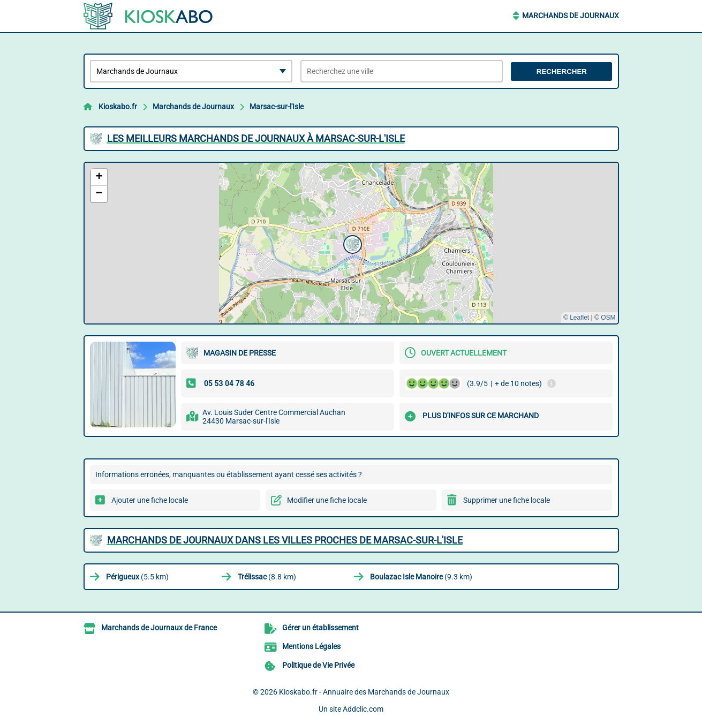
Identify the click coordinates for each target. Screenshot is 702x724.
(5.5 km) (137, 576)
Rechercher (562, 71)
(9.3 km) (421, 576)
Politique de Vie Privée (318, 665)
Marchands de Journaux (570, 15)
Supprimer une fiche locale (506, 500)
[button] (351, 243)
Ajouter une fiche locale (149, 500)
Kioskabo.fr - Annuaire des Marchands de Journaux (364, 692)
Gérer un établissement (320, 627)
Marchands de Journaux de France (159, 627)
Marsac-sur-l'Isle (277, 106)
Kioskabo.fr (118, 106)
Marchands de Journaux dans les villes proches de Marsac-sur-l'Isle (285, 540)
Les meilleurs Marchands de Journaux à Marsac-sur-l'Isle (256, 138)
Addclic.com (363, 709)
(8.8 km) (267, 576)
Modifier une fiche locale (327, 500)
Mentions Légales (311, 646)
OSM (608, 317)
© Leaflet (576, 317)
